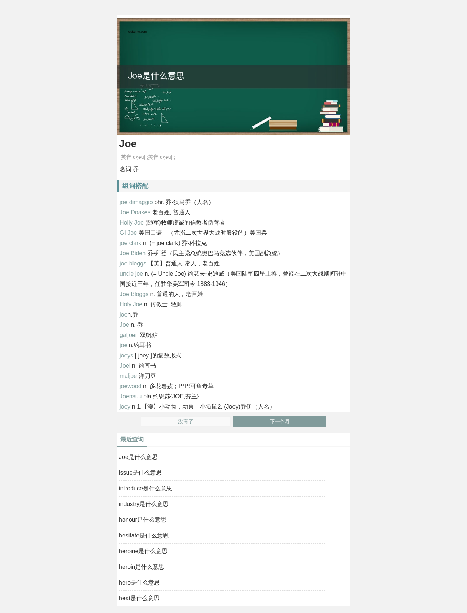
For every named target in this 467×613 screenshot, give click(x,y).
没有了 (185, 421)
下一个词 (279, 421)
